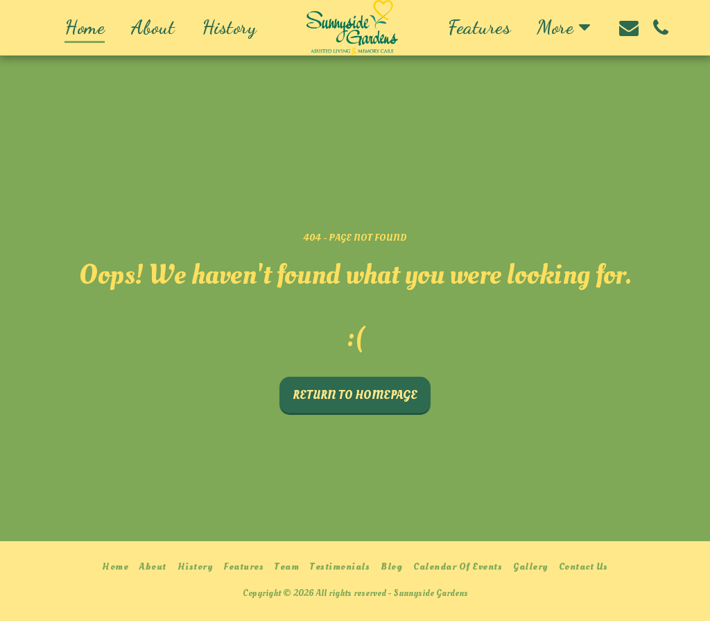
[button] (629, 27)
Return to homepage (355, 395)
